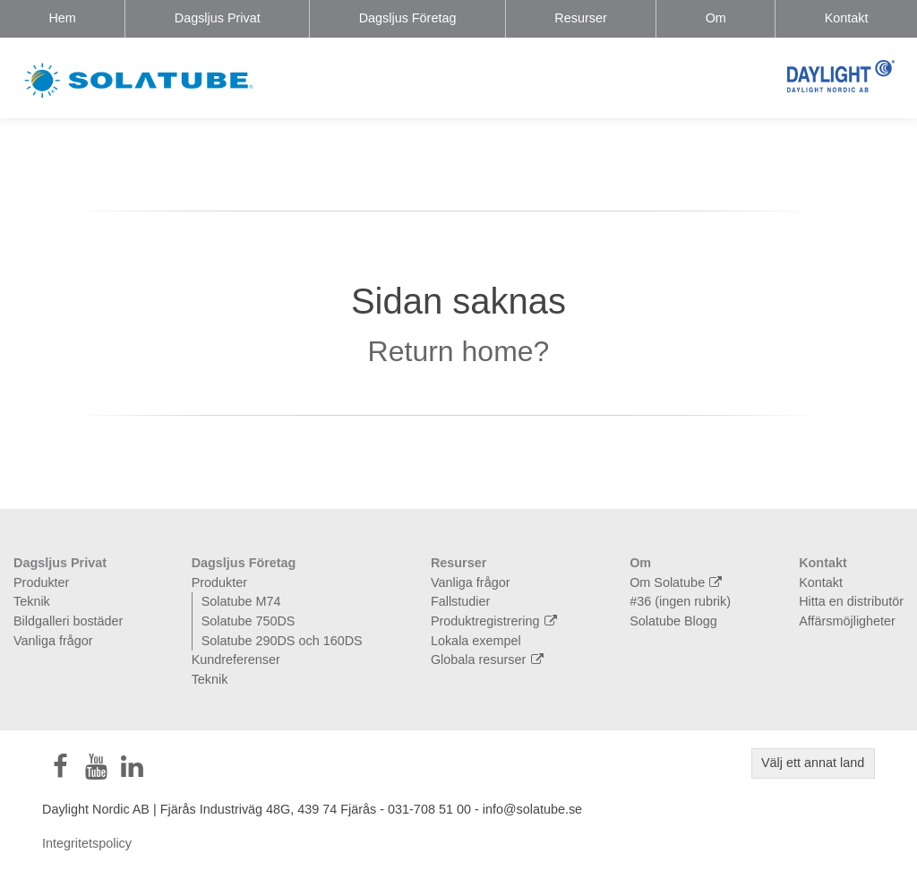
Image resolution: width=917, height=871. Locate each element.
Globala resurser (489, 659)
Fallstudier (460, 601)
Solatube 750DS (248, 621)
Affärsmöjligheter (847, 621)
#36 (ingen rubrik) (680, 601)
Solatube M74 (241, 601)
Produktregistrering (496, 621)
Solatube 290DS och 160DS (282, 641)
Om (716, 18)
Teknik (31, 601)
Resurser (580, 18)
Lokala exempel (476, 641)
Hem (61, 18)
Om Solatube (678, 582)
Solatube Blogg (673, 621)
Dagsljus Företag (408, 18)
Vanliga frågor (53, 641)
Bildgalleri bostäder (68, 621)
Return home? (459, 351)
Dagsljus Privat (218, 18)
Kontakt (847, 18)
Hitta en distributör (851, 601)
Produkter (41, 582)
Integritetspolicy (87, 843)
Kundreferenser (236, 659)
